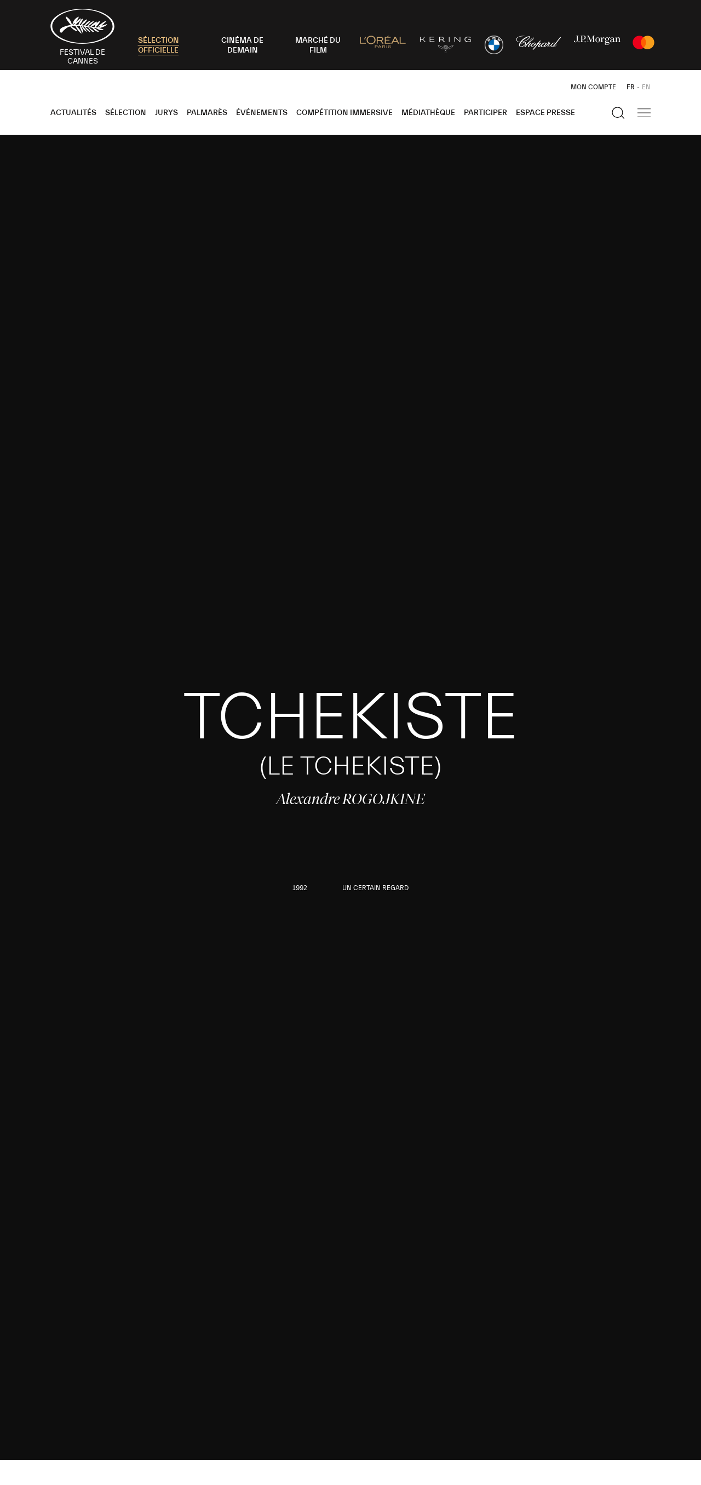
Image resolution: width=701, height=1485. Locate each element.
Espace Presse (545, 112)
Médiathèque (428, 112)
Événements (262, 112)
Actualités (73, 112)
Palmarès (207, 112)
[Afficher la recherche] (618, 113)
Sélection (125, 112)
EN (646, 87)
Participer (485, 112)
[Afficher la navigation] (644, 112)
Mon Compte (593, 87)
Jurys (166, 112)
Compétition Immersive (344, 112)
